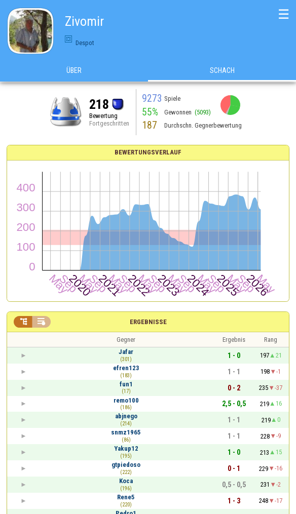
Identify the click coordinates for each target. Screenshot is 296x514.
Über (74, 70)
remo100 (126, 400)
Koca (126, 481)
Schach (222, 70)
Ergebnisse (148, 322)
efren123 (126, 368)
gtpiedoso (126, 464)
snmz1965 (126, 432)
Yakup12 (126, 448)
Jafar (126, 351)
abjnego (126, 416)
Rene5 (126, 497)
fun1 (126, 384)
